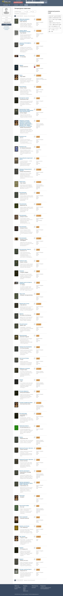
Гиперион (22, 270)
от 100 (39, 413)
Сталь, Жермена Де (24, 527)
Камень (21, 437)
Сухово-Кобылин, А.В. (24, 485)
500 (38, 496)
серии (24, 589)
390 (38, 391)
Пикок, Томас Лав (23, 21)
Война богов (22, 181)
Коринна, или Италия (24, 526)
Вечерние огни (23, 136)
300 (38, 55)
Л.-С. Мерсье (22, 284)
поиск (45, 2)
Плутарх (21, 359)
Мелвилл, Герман (23, 87)
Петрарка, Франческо (24, 66)
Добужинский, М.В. (23, 193)
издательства (25, 590)
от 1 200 (39, 402)
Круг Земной (22, 536)
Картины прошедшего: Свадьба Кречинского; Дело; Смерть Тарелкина (26, 483)
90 (38, 227)
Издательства (32, 4)
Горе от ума (22, 293)
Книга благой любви (24, 505)
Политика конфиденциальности (34, 594)
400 (38, 358)
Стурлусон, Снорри (23, 537)
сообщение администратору (45, 587)
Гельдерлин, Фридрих (24, 272)
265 (38, 314)
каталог (24, 587)
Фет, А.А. (21, 137)
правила (16, 588)
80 (38, 43)
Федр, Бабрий (22, 76)
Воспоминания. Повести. (25, 249)
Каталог (16, 4)
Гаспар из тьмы (23, 260)
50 (38, 335)
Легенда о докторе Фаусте (26, 569)
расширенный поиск (43, 0)
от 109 (39, 109)
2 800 (38, 536)
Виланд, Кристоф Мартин (25, 392)
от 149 (39, 238)
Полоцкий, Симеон (23, 369)
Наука (37, 23)
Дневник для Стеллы (24, 303)
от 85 (38, 548)
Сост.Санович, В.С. (23, 414)
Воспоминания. (23, 238)
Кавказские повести (24, 425)
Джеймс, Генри (23, 325)
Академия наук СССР (40, 372)
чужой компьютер (6, 22)
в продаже (28, 0)
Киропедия (22, 495)
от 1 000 (39, 30)
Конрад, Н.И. (22, 415)
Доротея (21, 313)
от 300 (39, 182)
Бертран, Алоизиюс (23, 262)
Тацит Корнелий (23, 32)
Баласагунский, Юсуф (24, 99)
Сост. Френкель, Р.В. (24, 549)
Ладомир (37, 34)
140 (38, 459)
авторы (24, 588)
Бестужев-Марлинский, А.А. (25, 427)
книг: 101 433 (18, 0)
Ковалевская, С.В (23, 250)
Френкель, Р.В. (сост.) (24, 560)
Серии (26, 4)
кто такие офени (17, 587)
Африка (21, 65)
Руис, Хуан (22, 506)
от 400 (39, 204)
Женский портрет (23, 324)
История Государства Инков (26, 402)
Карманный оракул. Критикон (26, 448)
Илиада (21, 379)
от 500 (39, 75)
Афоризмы (22, 55)
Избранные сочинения (25, 368)
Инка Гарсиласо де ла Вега (25, 403)
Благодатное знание (24, 97)
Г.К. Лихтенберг (23, 56)
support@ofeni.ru (46, 588)
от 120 (39, 215)
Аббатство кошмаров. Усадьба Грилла (25, 20)
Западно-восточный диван (26, 346)
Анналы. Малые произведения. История (25, 31)
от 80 (38, 559)
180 (38, 147)
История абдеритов (24, 391)
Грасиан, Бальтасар (23, 449)
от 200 (39, 19)
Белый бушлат (23, 86)
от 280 (39, 448)
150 (38, 98)
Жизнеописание (23, 335)
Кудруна (21, 547)
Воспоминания (23, 192)
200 (38, 282)
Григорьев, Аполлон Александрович (24, 240)
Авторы (21, 4)
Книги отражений (23, 516)
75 (38, 158)
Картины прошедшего (25, 470)
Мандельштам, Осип (24, 438)
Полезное (39, 4)
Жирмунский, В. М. (23, 570)
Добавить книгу (18, 2)
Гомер (21, 381)
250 (38, 482)
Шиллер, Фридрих (23, 112)
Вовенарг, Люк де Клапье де (25, 127)
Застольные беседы (24, 358)
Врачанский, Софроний (24, 336)
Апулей (21, 45)
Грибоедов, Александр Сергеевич (26, 295)
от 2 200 (39, 368)
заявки (33, 0)
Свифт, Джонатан (23, 304)
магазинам (34, 587)
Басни (21, 75)
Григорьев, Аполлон (24, 216)
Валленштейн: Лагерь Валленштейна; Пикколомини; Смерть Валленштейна (26, 110)
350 (38, 380)
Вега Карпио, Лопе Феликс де (25, 315)
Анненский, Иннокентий (24, 518)
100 (38, 136)
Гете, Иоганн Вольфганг (24, 348)
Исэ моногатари (23, 413)
